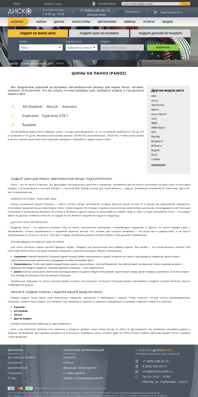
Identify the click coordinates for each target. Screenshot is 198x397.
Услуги (149, 22)
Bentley (155, 136)
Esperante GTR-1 (55, 115)
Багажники (107, 22)
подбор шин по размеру (99, 33)
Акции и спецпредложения (83, 378)
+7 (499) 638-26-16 (95, 10)
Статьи (68, 362)
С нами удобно (74, 373)
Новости (69, 357)
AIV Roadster (32, 106)
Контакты (15, 362)
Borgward (157, 141)
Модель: (106, 41)
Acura (154, 100)
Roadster (29, 124)
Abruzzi (52, 106)
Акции (167, 22)
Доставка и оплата (21, 357)
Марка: (23, 41)
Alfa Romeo (158, 105)
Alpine (155, 109)
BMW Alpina (158, 127)
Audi (154, 118)
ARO (153, 96)
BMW (154, 123)
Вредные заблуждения (80, 367)
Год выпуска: (74, 41)
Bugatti (155, 150)
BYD (153, 132)
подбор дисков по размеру (160, 33)
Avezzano (69, 106)
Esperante (30, 115)
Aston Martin (158, 114)
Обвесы (130, 22)
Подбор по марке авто (38, 33)
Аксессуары (81, 22)
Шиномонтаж (18, 367)
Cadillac (155, 159)
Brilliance (156, 145)
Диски (59, 22)
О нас (12, 378)
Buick (154, 154)
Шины (41, 22)
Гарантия (14, 373)
